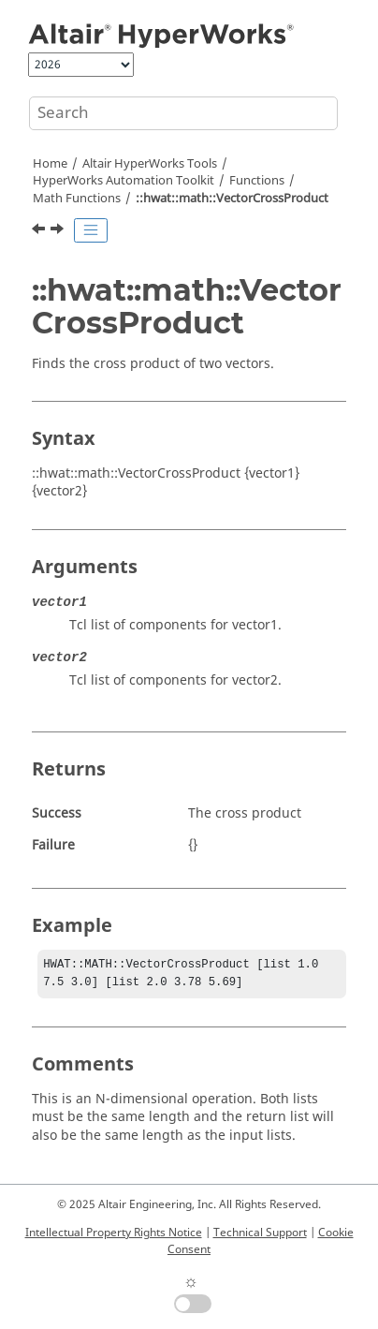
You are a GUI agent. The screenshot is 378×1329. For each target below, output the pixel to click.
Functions (256, 180)
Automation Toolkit (123, 180)
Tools (149, 163)
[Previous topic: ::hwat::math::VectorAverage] (40, 231)
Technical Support (260, 1232)
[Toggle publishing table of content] (91, 230)
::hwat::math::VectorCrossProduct (232, 198)
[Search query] (183, 113)
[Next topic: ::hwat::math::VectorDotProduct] (58, 231)
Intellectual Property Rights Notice (113, 1232)
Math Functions (77, 198)
